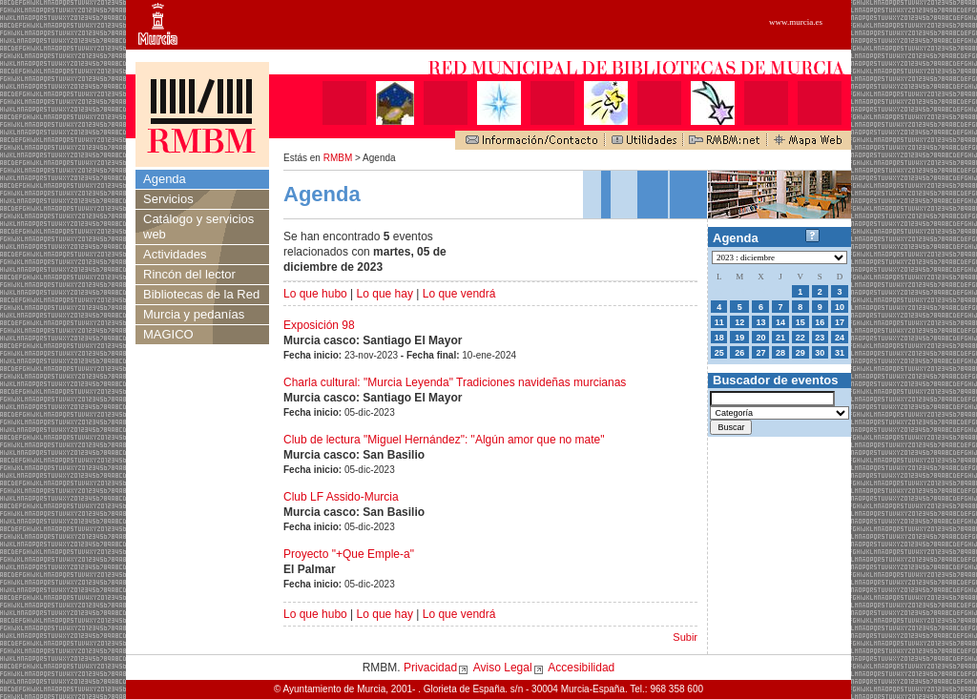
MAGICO (168, 334)
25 (719, 353)
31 (839, 353)
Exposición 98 (319, 325)
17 (839, 322)
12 (739, 322)
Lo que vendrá (459, 293)
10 (839, 307)
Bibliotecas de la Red (201, 294)
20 (760, 337)
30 (819, 353)
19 (739, 337)
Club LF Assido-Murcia (341, 497)
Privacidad (430, 667)
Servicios (168, 199)
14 (780, 322)
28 (780, 353)
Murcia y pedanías (193, 314)
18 (719, 337)
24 (839, 337)
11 (719, 322)
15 (800, 322)
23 (819, 337)
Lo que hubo (315, 293)
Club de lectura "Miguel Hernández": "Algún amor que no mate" (444, 439)
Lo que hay (385, 293)
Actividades (174, 254)
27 (760, 353)
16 (819, 322)
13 (760, 322)
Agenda (164, 179)
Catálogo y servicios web (198, 226)
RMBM (338, 158)
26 (739, 353)
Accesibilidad (581, 667)
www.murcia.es (795, 22)
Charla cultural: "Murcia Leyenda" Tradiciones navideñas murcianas (454, 382)
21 (780, 337)
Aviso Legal (502, 667)
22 (800, 337)
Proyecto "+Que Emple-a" (348, 554)
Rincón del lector (189, 274)
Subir (685, 637)
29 (800, 353)
